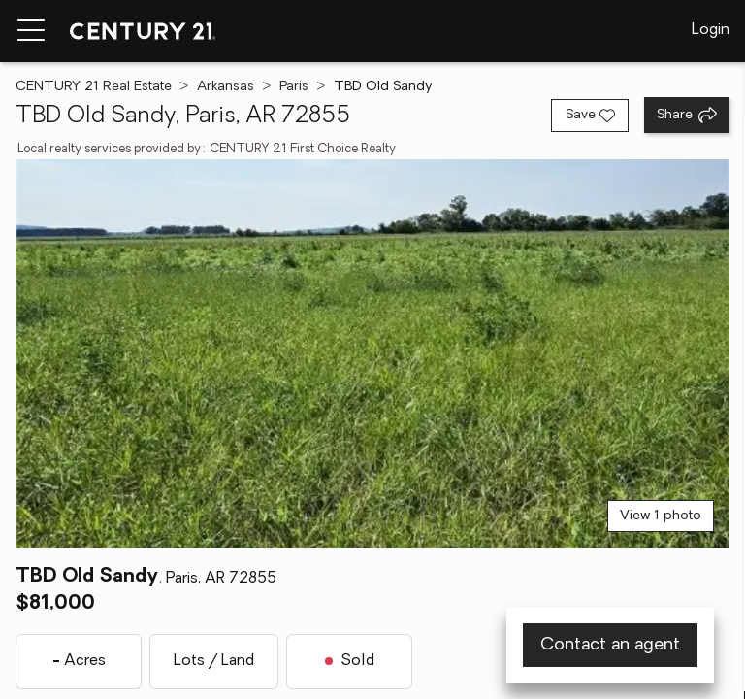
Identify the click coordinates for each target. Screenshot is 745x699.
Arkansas (225, 87)
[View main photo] (372, 353)
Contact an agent (610, 645)
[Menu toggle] (31, 31)
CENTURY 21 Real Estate (94, 87)
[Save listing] (590, 115)
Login (710, 30)
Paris (293, 87)
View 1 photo (660, 516)
